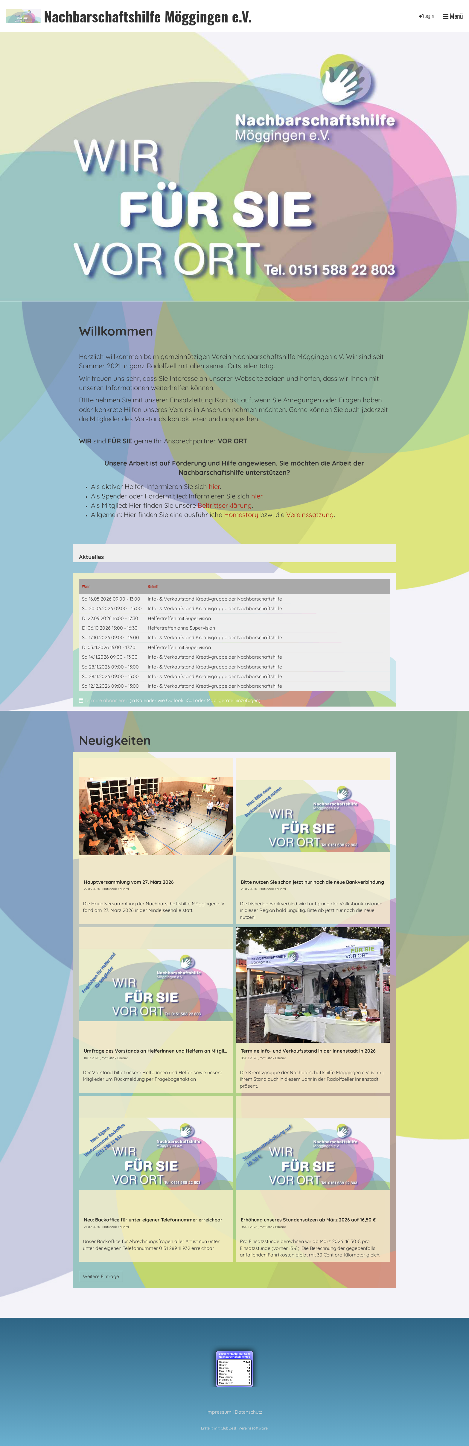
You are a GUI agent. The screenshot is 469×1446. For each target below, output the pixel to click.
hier (214, 486)
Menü (453, 16)
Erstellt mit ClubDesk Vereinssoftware (234, 1428)
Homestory (241, 514)
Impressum (219, 1412)
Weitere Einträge (101, 1276)
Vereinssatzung (310, 514)
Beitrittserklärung (225, 505)
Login (426, 15)
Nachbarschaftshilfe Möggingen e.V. (148, 16)
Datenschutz (248, 1412)
